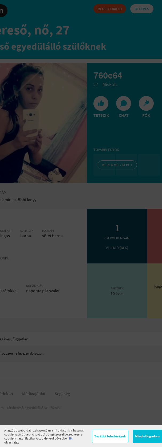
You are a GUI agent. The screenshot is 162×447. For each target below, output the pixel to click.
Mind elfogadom (147, 436)
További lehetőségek (110, 436)
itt (71, 438)
